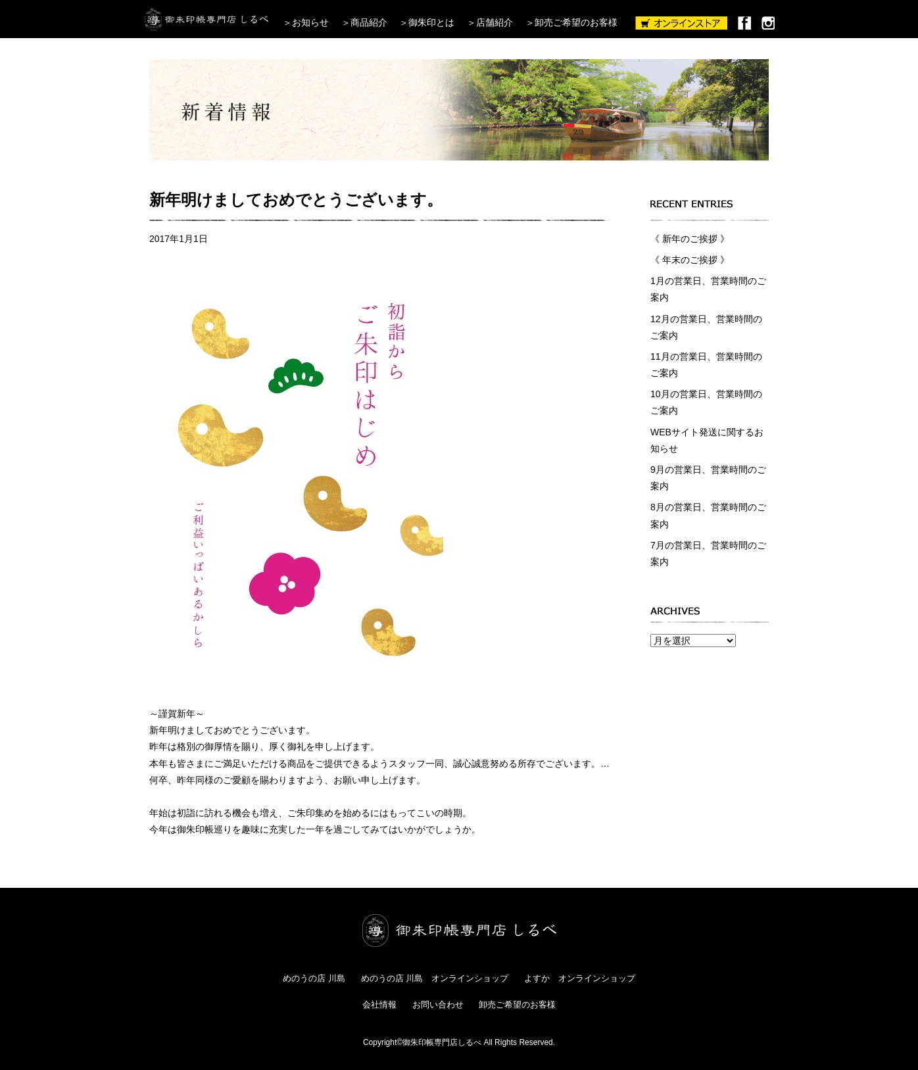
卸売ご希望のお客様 (517, 1004)
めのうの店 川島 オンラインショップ (435, 978)
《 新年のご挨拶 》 (689, 238)
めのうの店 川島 (314, 978)
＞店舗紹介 (490, 22)
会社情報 (379, 1004)
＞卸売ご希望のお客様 (571, 22)
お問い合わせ (438, 1004)
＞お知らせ (306, 22)
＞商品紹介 (364, 22)
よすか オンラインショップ (579, 978)
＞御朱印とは (426, 22)
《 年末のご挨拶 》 (689, 260)
